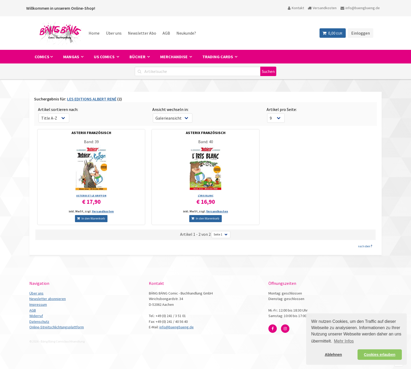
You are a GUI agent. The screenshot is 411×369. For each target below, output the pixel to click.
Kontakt (296, 8)
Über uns (114, 33)
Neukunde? (186, 33)
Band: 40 (205, 141)
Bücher (137, 56)
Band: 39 (91, 141)
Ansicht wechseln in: (170, 109)
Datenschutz (39, 321)
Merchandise (174, 56)
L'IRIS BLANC (205, 195)
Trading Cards (218, 56)
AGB (166, 33)
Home (94, 33)
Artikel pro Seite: (282, 109)
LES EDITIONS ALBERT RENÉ (91, 98)
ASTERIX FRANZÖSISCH (91, 132)
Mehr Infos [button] (344, 341)
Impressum (38, 304)
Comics (42, 56)
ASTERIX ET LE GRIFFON (91, 195)
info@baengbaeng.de (360, 8)
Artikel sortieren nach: (58, 109)
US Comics (104, 56)
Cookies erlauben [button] (379, 354)
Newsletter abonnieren (47, 298)
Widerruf (36, 315)
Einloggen (360, 33)
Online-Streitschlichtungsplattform (56, 327)
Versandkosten (322, 8)
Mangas (71, 56)
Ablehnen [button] (333, 354)
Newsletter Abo (142, 33)
